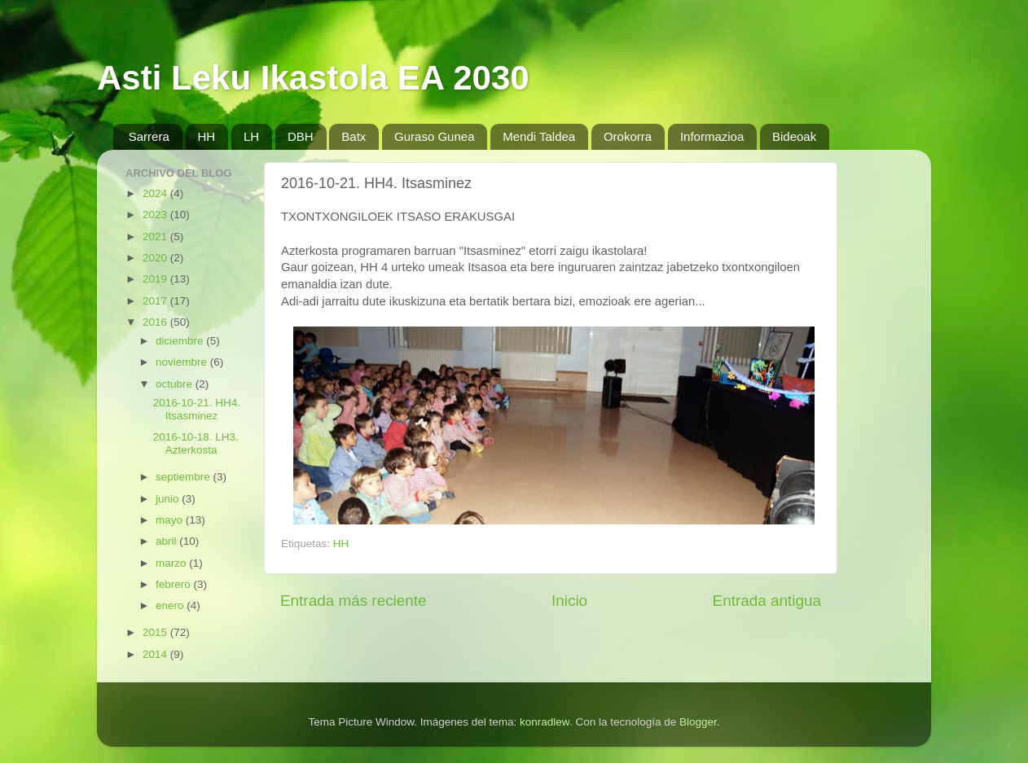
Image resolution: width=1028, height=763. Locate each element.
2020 (156, 258)
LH (251, 136)
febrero (175, 584)
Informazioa (712, 136)
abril (167, 541)
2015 (156, 632)
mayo (171, 520)
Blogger (698, 722)
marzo (172, 563)
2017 (156, 301)
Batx (353, 136)
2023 (156, 214)
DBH (301, 136)
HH (207, 136)
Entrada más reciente (353, 600)
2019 (156, 279)
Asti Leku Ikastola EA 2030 (313, 78)
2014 (156, 654)
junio (169, 499)
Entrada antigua (767, 600)
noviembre (183, 362)
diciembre (181, 341)
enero (171, 605)
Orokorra (628, 136)
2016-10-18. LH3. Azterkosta (196, 443)
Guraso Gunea (434, 136)
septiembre (184, 477)
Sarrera (149, 136)
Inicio (569, 600)
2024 (156, 193)
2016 (156, 322)
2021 (156, 236)
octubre (175, 384)
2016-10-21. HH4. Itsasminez (196, 409)
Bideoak (794, 136)
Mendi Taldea (539, 136)
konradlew (544, 722)
